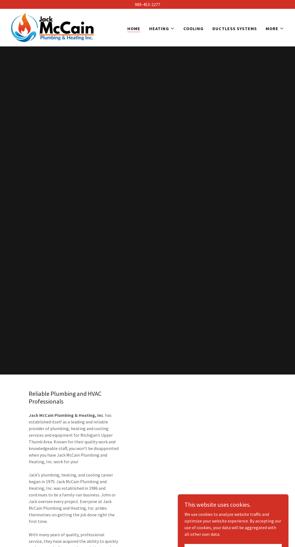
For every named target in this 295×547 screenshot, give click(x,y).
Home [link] (133, 28)
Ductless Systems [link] (234, 28)
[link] (52, 27)
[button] (162, 28)
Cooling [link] (193, 28)
